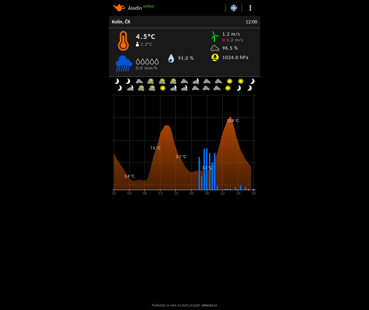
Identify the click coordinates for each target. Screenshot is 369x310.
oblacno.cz (209, 305)
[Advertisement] (166, 249)
